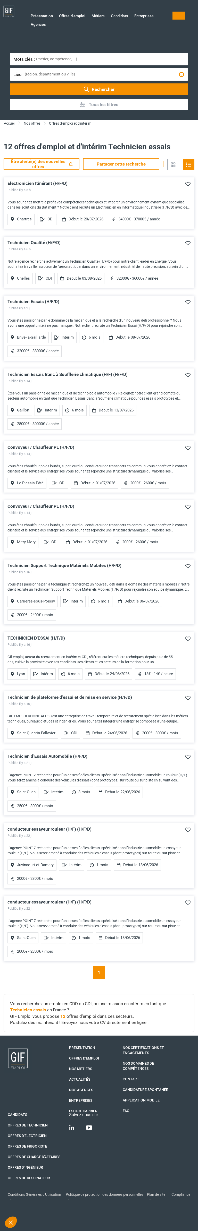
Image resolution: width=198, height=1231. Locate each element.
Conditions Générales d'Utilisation (34, 1194)
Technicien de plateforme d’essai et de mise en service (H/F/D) (69, 697)
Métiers (98, 16)
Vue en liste (188, 164)
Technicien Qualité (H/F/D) (34, 242)
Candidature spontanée (145, 1090)
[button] (11, 1222)
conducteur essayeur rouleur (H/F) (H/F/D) (49, 829)
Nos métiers (80, 1069)
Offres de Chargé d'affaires (34, 1157)
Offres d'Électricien (27, 1136)
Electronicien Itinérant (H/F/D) (37, 183)
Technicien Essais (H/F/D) (33, 301)
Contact (131, 1079)
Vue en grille (173, 164)
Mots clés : (24, 59)
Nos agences (81, 1090)
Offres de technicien (28, 1125)
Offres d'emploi (72, 16)
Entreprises (144, 16)
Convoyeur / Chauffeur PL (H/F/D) (40, 447)
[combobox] (111, 59)
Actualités (79, 1079)
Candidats (119, 16)
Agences (38, 25)
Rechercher (99, 89)
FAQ (126, 1111)
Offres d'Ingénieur (25, 1167)
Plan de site (156, 1194)
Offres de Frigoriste (27, 1146)
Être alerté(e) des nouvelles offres (42, 164)
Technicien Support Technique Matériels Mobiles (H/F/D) (64, 565)
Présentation (42, 16)
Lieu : (18, 74)
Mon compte (178, 16)
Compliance (180, 1194)
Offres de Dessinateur (29, 1178)
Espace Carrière (84, 1111)
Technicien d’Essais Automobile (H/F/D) (47, 756)
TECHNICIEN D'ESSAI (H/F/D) (36, 638)
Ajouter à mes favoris (188, 183)
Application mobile (141, 1100)
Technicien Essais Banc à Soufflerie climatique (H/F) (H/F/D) (67, 374)
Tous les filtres (99, 104)
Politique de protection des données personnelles (104, 1194)
